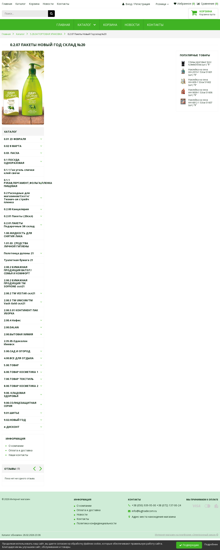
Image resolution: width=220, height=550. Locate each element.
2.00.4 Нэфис (12, 320)
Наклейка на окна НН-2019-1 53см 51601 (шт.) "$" (200, 72)
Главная (7, 4)
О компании (16, 445)
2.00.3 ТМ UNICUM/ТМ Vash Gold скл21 (18, 302)
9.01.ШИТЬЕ (11, 413)
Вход (129, 4)
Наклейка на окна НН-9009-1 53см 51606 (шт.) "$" (200, 92)
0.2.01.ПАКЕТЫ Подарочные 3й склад (19, 224)
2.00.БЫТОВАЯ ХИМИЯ (18, 334)
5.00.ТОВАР (11, 365)
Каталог (20, 4)
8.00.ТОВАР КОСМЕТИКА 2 (21, 386)
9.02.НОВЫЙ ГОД (15, 420)
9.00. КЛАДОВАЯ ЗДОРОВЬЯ (14, 394)
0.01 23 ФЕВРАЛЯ (15, 139)
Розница (163, 4)
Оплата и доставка (20, 450)
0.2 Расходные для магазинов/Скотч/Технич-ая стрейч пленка (17, 197)
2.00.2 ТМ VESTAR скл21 (19, 293)
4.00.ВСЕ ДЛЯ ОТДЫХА (19, 358)
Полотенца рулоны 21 (19, 253)
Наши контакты (18, 455)
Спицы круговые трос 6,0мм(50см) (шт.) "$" (200, 63)
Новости (48, 4)
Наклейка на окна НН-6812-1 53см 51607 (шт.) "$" (200, 102)
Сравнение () (207, 3)
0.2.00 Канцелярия (16, 209)
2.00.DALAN (11, 327)
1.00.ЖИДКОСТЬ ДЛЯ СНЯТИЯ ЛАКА (18, 234)
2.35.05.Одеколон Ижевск (15, 342)
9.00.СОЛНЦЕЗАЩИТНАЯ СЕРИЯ (20, 404)
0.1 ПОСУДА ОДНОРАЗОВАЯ (14, 161)
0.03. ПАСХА (11, 153)
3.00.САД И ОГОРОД (17, 351)
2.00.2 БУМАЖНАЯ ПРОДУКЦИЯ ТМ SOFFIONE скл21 (15, 283)
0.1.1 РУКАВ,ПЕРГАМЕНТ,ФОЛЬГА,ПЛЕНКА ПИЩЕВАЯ (28, 183)
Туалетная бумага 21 (18, 260)
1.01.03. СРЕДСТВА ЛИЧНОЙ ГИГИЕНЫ (16, 244)
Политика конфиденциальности (96, 523)
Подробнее (211, 544)
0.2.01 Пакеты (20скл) (18, 216)
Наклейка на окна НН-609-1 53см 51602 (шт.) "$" (199, 82)
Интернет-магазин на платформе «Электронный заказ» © (186, 534)
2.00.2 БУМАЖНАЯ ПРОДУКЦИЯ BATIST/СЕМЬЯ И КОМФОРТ (18, 270)
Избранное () (184, 3)
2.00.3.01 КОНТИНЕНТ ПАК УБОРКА (21, 311)
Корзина (34, 4)
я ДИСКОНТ (11, 427)
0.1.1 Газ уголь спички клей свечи (19, 171)
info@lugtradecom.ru (144, 511)
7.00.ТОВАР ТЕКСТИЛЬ (19, 379)
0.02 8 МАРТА (12, 146)
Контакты (63, 4)
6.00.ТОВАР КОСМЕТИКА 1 (21, 372)
